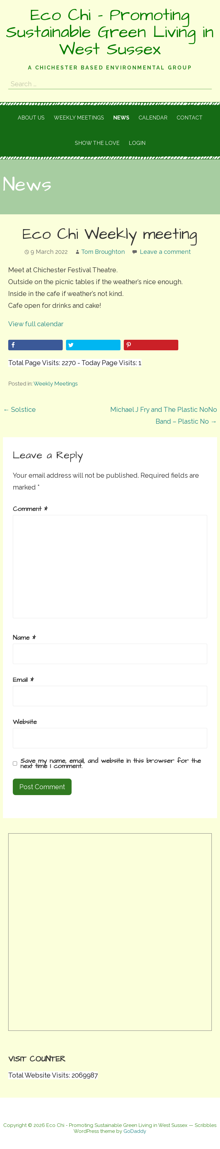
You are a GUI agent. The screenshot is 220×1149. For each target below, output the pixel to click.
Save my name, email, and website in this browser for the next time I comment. (110, 763)
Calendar (153, 118)
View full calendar (35, 324)
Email (23, 679)
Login (137, 143)
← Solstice (19, 410)
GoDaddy (134, 1131)
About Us (31, 118)
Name (24, 637)
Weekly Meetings (55, 383)
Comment (30, 509)
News (121, 118)
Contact (190, 118)
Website (25, 722)
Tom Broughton (103, 251)
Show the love (97, 143)
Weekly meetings (79, 118)
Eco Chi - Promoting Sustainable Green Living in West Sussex (110, 32)
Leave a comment (165, 251)
